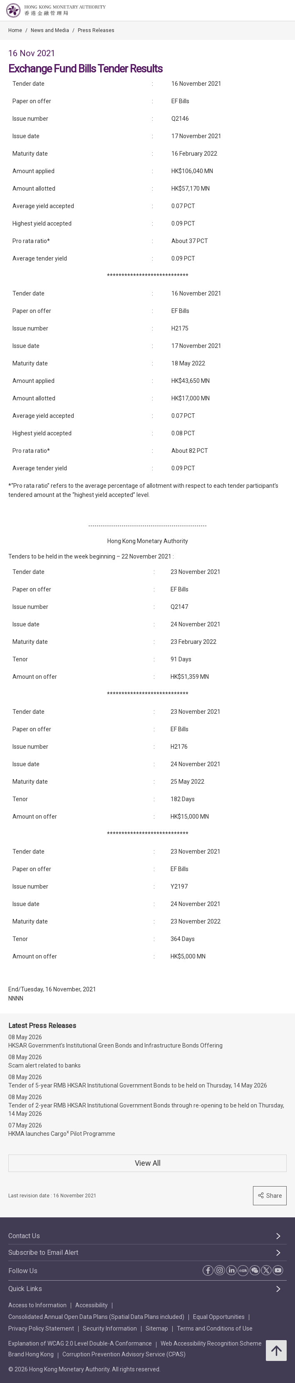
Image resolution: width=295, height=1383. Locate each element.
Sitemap (157, 1328)
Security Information (110, 1328)
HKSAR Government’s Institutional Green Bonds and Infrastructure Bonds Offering (115, 1045)
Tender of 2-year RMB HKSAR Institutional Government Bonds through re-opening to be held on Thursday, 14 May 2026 (146, 1109)
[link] (267, 10)
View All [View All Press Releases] (148, 1163)
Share (270, 1195)
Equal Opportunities (219, 1316)
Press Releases (96, 30)
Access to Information (37, 1305)
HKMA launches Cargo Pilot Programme (61, 1133)
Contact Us (24, 1236)
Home (15, 30)
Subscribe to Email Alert (43, 1252)
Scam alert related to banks (44, 1065)
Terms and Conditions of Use (215, 1328)
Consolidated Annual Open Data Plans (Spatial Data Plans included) (96, 1316)
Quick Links (25, 1289)
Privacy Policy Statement (41, 1328)
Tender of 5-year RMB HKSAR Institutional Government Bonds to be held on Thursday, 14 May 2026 (137, 1085)
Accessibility (91, 1305)
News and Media (50, 30)
